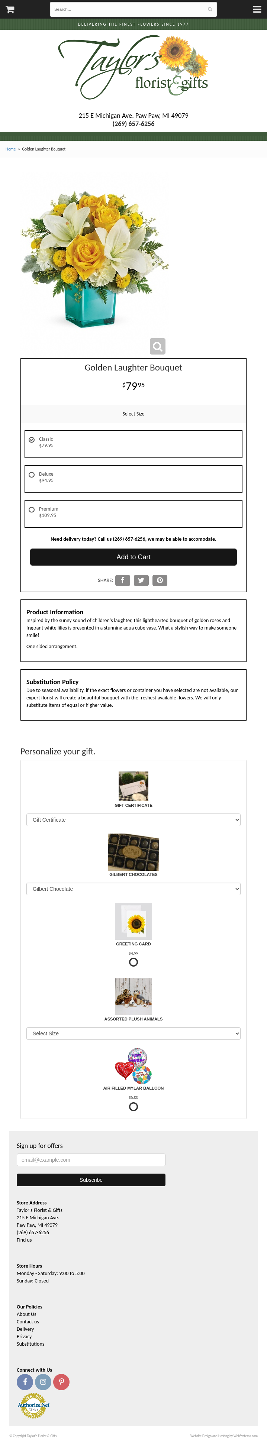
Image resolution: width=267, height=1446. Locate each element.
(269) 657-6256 (33, 1232)
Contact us (28, 1322)
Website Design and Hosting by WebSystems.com (224, 1436)
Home (11, 149)
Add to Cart (133, 557)
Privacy (24, 1336)
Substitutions (30, 1344)
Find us (24, 1240)
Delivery (25, 1329)
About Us (26, 1314)
